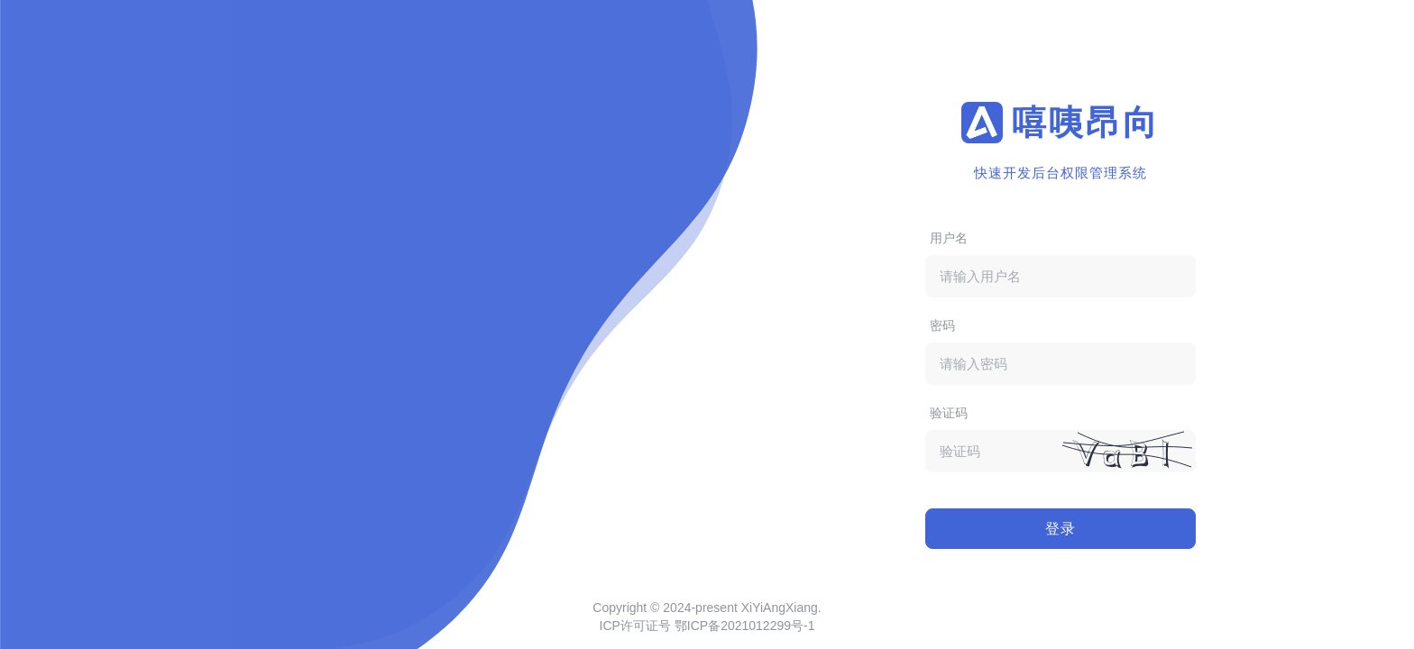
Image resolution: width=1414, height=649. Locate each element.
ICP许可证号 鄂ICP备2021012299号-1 (707, 625)
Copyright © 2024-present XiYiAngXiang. (706, 607)
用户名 (949, 238)
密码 (942, 325)
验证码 (949, 413)
